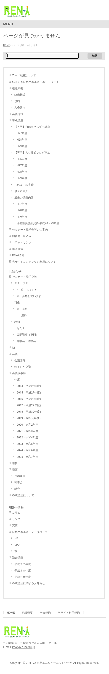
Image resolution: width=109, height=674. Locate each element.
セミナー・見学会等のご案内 (30, 229)
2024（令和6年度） (29, 450)
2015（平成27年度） (29, 392)
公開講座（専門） (28, 334)
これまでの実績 (24, 184)
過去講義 (17, 557)
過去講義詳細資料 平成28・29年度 (38, 223)
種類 (17, 322)
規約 (17, 101)
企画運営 (19, 476)
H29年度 (22, 146)
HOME (11, 612)
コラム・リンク (21, 242)
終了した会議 (22, 366)
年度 (17, 379)
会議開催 (19, 360)
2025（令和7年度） (29, 456)
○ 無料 (22, 315)
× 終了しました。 (28, 289)
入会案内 (19, 107)
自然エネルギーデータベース (30, 532)
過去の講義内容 (24, 197)
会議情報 (17, 114)
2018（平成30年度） (29, 411)
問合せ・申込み (21, 236)
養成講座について (23, 495)
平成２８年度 (22, 570)
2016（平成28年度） (29, 399)
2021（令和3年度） (29, 431)
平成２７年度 (22, 564)
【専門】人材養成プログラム (32, 152)
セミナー (22, 328)
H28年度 (22, 139)
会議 (15, 354)
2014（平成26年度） (29, 386)
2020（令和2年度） (29, 424)
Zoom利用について (24, 75)
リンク (16, 519)
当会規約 (45, 612)
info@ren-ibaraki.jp (23, 647)
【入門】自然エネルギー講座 (32, 127)
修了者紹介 (21, 191)
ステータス (21, 283)
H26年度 (22, 159)
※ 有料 (22, 309)
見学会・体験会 (26, 341)
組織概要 (17, 88)
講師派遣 (17, 249)
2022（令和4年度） (29, 437)
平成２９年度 (22, 577)
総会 (17, 488)
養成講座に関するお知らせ (28, 583)
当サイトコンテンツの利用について (34, 261)
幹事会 (18, 482)
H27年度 (22, 133)
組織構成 (19, 94)
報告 (15, 463)
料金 (17, 302)
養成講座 (17, 120)
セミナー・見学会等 (24, 276)
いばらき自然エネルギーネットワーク (35, 82)
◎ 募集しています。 (30, 296)
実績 (15, 525)
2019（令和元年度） (29, 418)
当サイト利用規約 (69, 612)
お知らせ (15, 271)
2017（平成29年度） (29, 405)
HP (16, 538)
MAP (17, 544)
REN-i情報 (18, 255)
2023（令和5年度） (29, 443)
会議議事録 (19, 373)
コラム (16, 512)
